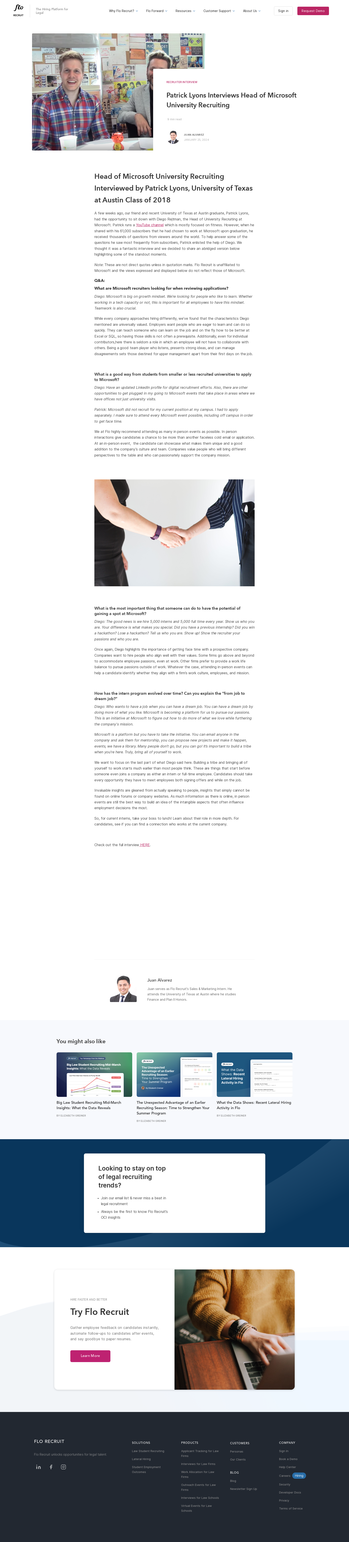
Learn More (90, 1356)
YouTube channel (150, 225)
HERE (144, 845)
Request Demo (313, 11)
